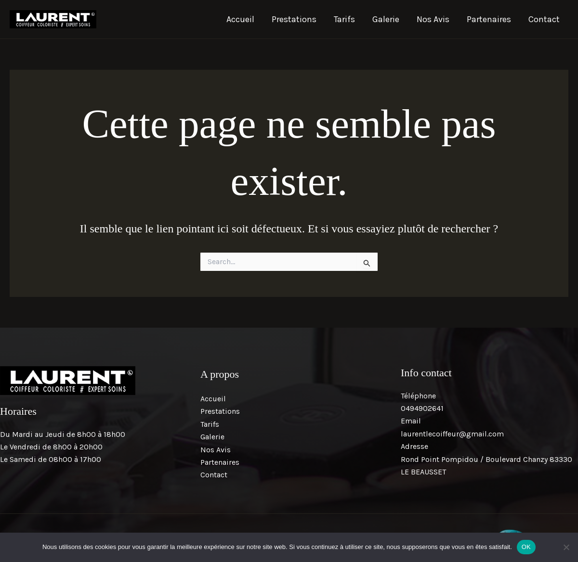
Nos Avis (433, 19)
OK (526, 546)
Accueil (240, 19)
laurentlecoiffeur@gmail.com (452, 433)
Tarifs (344, 19)
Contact (544, 19)
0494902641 (422, 408)
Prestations (294, 19)
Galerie (385, 19)
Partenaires (489, 19)
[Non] (566, 547)
